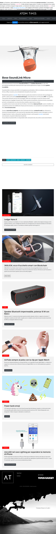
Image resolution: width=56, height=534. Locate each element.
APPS (15, 18)
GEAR (30, 18)
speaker (16, 95)
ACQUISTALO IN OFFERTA (28, 81)
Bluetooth (13, 160)
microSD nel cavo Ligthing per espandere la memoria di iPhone (27, 453)
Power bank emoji (12, 406)
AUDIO (48, 18)
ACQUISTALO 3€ (8, 370)
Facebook (15, 22)
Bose (18, 160)
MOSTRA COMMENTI (28, 164)
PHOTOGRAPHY (23, 18)
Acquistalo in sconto (9, 324)
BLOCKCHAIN (6, 215)
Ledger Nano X (10, 219)
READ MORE (7, 276)
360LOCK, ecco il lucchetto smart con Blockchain (25, 265)
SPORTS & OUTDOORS (39, 18)
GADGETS (9, 18)
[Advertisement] (28, 35)
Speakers (28, 160)
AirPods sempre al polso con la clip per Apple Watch (26, 360)
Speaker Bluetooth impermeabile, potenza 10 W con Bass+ (26, 312)
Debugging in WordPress (19, 7)
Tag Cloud (19, 473)
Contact (18, 476)
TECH (3, 18)
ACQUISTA (7, 416)
